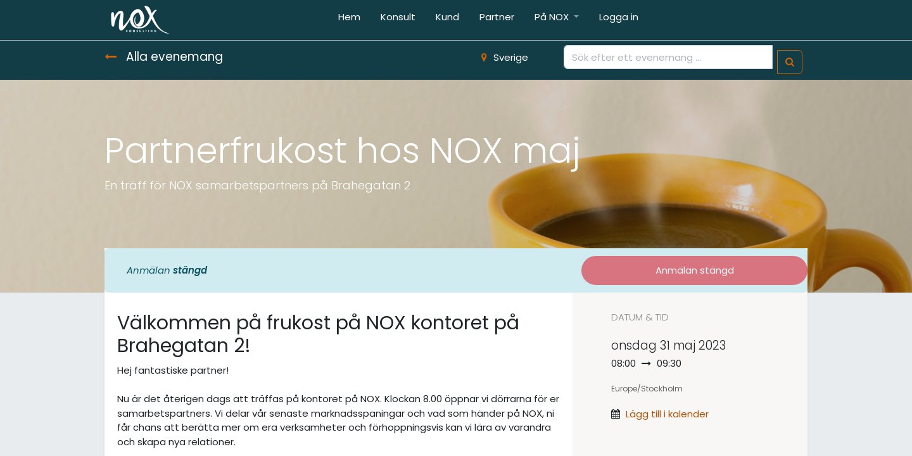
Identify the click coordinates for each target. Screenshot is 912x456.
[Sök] (789, 62)
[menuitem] (349, 20)
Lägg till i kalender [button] (667, 414)
